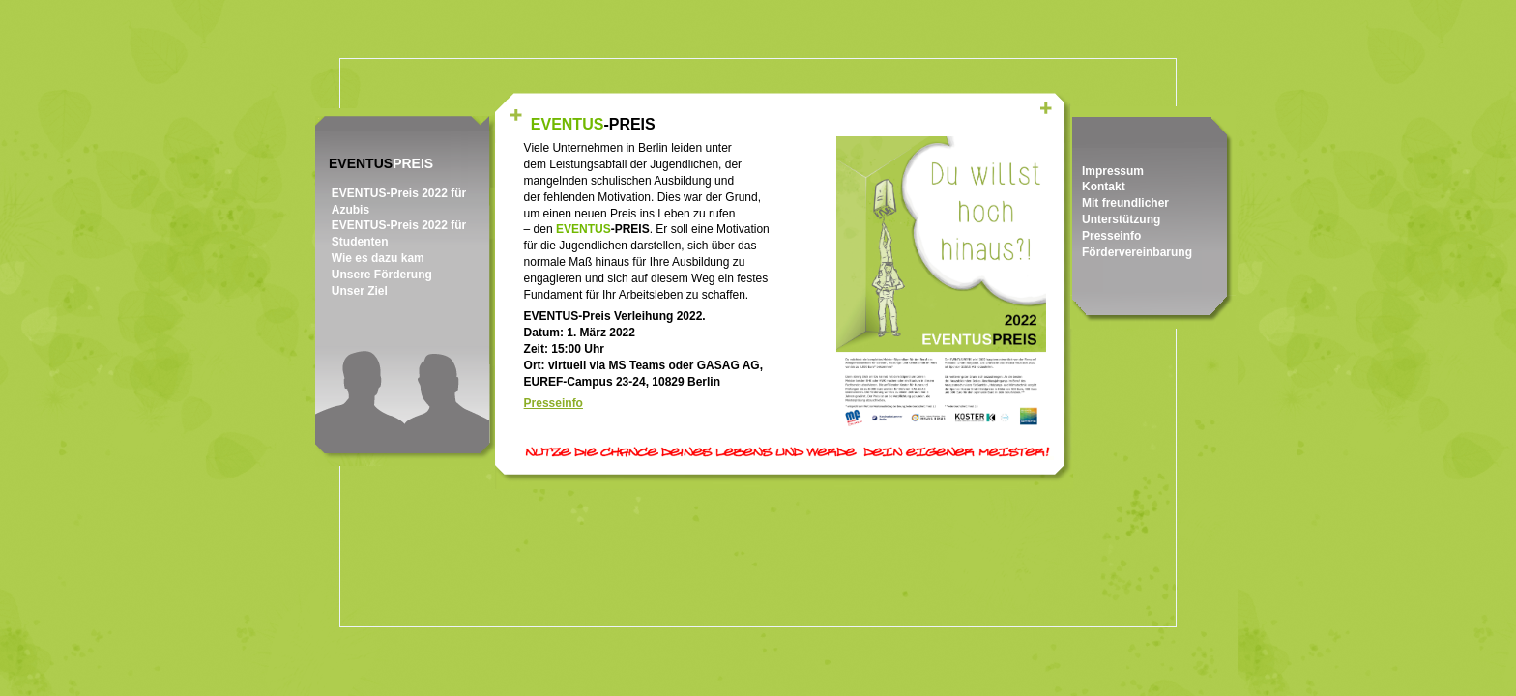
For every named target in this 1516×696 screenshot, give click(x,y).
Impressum (1113, 171)
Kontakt (1103, 186)
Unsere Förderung (382, 274)
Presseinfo (1111, 236)
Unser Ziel (360, 291)
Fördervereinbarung (1137, 252)
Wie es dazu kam (378, 258)
